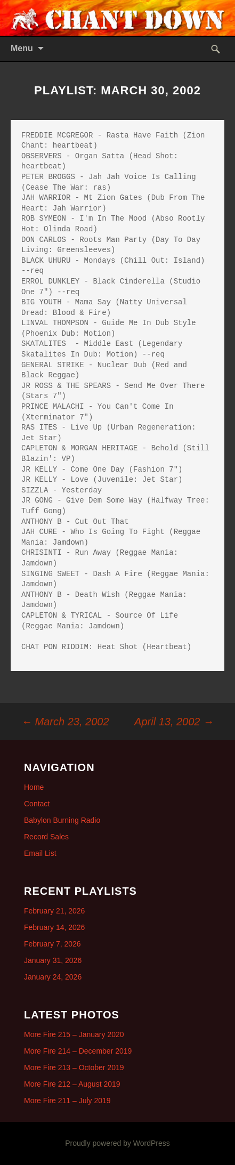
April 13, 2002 (174, 721)
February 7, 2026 (52, 944)
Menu (22, 48)
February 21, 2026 (54, 911)
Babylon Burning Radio (62, 820)
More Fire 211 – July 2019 (67, 1100)
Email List (40, 853)
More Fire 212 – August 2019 (72, 1084)
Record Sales (46, 836)
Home (34, 787)
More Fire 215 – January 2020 (74, 1034)
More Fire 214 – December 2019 (78, 1051)
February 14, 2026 (54, 927)
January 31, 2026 (53, 960)
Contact (37, 803)
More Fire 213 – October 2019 (74, 1067)
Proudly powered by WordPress (117, 1143)
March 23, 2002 (65, 721)
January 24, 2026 (53, 977)
